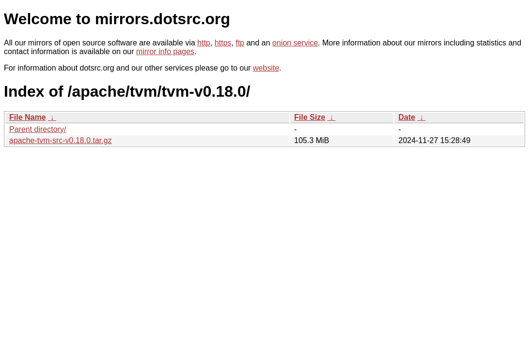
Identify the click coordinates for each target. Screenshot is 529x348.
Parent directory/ (37, 129)
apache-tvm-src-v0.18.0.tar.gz (60, 140)
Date (406, 117)
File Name (27, 117)
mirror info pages (165, 51)
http (203, 43)
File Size (309, 117)
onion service (295, 43)
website (266, 68)
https (223, 43)
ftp (239, 43)
